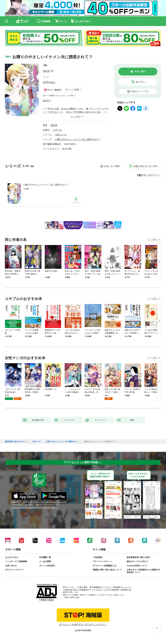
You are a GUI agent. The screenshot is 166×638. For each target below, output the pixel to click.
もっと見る (152, 240)
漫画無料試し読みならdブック (16, 441)
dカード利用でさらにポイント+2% (58, 95)
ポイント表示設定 (47, 566)
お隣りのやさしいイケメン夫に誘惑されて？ (46, 184)
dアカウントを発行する (71, 624)
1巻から (141, 175)
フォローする (51, 71)
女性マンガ (60, 134)
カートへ (140, 82)
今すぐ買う (140, 71)
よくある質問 (45, 561)
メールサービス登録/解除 (16, 561)
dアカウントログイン (14, 570)
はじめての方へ (12, 557)
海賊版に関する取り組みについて (107, 570)
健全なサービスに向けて (137, 561)
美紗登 (46, 71)
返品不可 (47, 101)
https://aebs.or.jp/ (72, 597)
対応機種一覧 (45, 557)
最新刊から (154, 175)
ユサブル (57, 130)
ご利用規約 (97, 557)
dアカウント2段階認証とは (104, 566)
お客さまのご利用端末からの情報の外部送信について (143, 571)
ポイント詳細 (72, 89)
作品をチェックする (140, 91)
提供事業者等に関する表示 (138, 557)
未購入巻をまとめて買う (145, 166)
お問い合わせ (11, 566)
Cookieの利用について (137, 566)
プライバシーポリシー (102, 561)
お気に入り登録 (111, 166)
